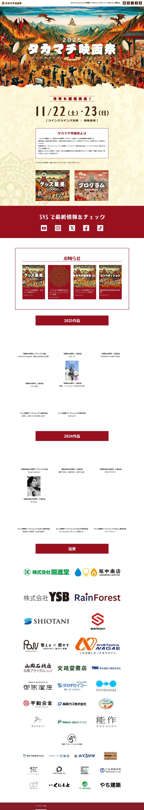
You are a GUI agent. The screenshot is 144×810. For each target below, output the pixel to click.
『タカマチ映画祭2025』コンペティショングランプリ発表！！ (59, 292)
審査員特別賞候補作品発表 (110, 291)
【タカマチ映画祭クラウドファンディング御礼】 (84, 291)
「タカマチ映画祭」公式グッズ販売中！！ (33, 291)
